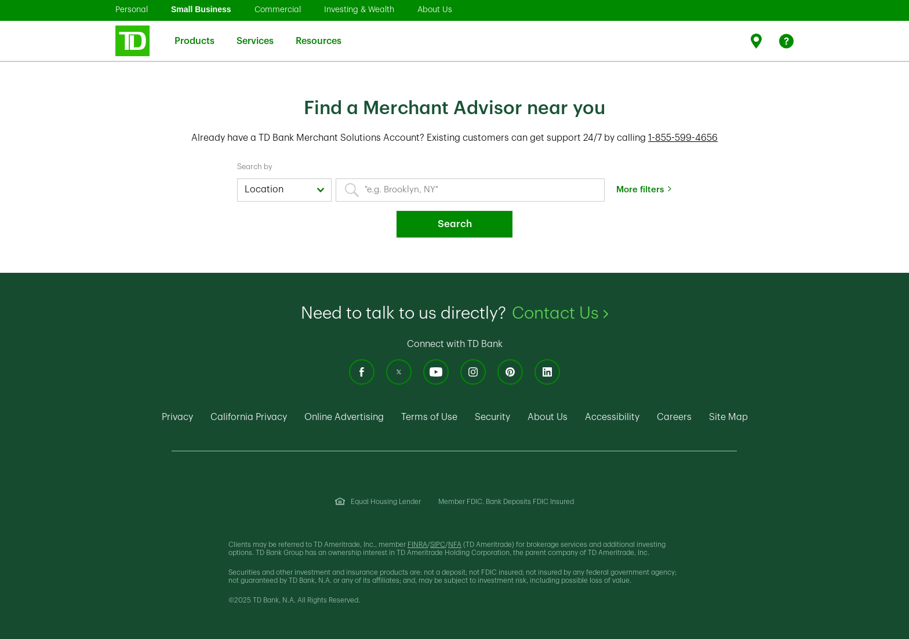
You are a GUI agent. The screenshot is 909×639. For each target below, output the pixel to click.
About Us (434, 9)
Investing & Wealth (359, 9)
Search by (254, 166)
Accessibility (612, 417)
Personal (131, 9)
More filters (640, 189)
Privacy (177, 417)
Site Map (728, 417)
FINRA (417, 544)
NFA (454, 544)
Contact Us (560, 313)
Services (255, 34)
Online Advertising (344, 417)
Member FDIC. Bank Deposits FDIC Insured (506, 501)
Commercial (277, 9)
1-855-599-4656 (683, 138)
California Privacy (248, 417)
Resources (318, 34)
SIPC (437, 544)
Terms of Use (429, 417)
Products (194, 34)
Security (492, 417)
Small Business (201, 9)
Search (455, 224)
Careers (674, 417)
